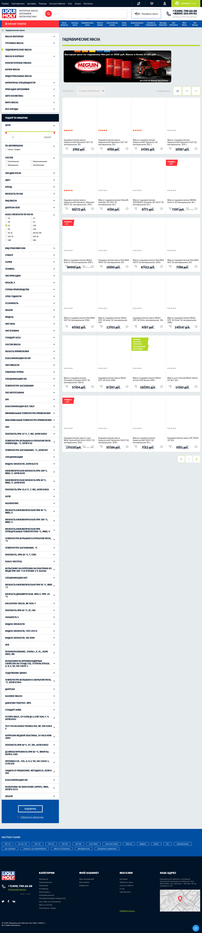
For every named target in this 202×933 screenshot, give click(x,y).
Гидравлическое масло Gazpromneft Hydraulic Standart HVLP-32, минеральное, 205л (79, 202)
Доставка (31, 3)
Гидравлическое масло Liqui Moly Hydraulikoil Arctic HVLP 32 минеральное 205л (79, 440)
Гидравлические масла (87, 24)
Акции (78, 3)
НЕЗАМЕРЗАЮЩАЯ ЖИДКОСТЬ (52, 898)
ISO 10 (7, 844)
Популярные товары (47, 908)
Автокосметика (45, 882)
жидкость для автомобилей (34, 848)
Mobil (156, 844)
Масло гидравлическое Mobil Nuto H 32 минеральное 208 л (78, 261)
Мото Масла (184, 24)
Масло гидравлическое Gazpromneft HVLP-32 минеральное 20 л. (144, 440)
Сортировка (68, 91)
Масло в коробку (100, 24)
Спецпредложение (46, 895)
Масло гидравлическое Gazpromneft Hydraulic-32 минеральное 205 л (145, 142)
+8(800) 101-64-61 (185, 13)
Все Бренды (195, 24)
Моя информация (86, 879)
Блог (70, 3)
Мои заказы (84, 882)
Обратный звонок (17, 889)
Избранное (84, 885)
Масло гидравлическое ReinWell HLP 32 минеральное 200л (79, 319)
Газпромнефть (183, 844)
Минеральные (84, 848)
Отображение (163, 91)
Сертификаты (18, 3)
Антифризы (43, 889)
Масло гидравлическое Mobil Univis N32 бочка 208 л (147, 379)
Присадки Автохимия (163, 24)
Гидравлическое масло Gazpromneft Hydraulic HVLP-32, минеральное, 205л (113, 440)
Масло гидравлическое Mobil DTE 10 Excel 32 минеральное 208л (181, 320)
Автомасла (43, 879)
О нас (122, 889)
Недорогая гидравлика (106, 848)
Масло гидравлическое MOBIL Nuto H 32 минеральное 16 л (181, 201)
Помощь (43, 3)
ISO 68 (78, 844)
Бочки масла (124, 24)
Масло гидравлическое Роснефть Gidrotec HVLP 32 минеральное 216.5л (77, 380)
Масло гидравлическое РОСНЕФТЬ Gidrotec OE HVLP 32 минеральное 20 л (148, 202)
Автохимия (43, 885)
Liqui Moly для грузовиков (50, 901)
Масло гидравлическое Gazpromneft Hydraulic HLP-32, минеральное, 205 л (182, 142)
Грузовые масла (74, 24)
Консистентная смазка (112, 24)
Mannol (129, 844)
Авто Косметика (174, 24)
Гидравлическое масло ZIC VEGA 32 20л (182, 439)
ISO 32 (51, 844)
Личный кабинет (57, 3)
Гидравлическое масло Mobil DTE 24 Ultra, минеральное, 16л (148, 319)
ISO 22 (37, 844)
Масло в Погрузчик (62, 848)
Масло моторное (64, 24)
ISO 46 (65, 844)
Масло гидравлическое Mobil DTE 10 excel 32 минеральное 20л (112, 320)
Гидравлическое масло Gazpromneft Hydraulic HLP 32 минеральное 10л (78, 142)
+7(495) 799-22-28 (185, 11)
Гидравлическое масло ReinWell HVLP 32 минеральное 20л (113, 261)
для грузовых (10, 848)
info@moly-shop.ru (127, 911)
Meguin (143, 844)
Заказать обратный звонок (185, 16)
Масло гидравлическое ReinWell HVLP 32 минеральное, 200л (148, 261)
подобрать (30, 808)
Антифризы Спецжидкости (151, 24)
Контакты (88, 3)
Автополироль (44, 892)
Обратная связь (126, 882)
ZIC (167, 844)
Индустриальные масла (137, 24)
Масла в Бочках (45, 905)
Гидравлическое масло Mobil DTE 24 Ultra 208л (112, 379)
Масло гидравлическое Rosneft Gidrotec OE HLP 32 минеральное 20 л (113, 202)
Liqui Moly (93, 844)
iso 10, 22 (22, 844)
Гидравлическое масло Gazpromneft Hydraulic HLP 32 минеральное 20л (112, 142)
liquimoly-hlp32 (111, 844)
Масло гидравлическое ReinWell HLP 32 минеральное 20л (182, 261)
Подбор (5, 3)
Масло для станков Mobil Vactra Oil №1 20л (182, 379)
